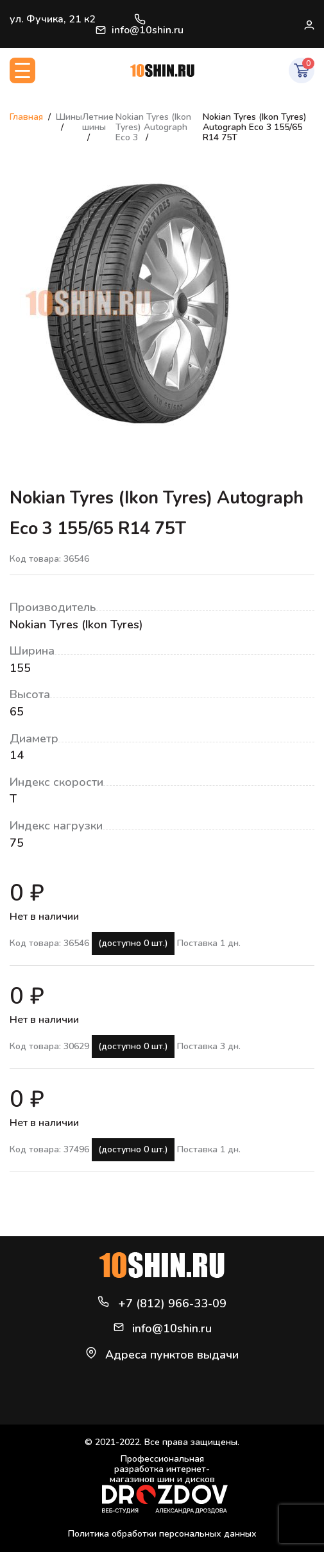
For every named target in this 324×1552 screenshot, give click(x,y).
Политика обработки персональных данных (162, 1534)
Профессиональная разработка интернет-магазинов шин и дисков (165, 1484)
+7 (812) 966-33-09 (140, 19)
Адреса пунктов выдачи (172, 1354)
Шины (69, 117)
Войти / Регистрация (308, 24)
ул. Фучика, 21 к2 (53, 19)
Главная (26, 117)
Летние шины (98, 122)
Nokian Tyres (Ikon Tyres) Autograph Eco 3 (153, 127)
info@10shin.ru (139, 30)
